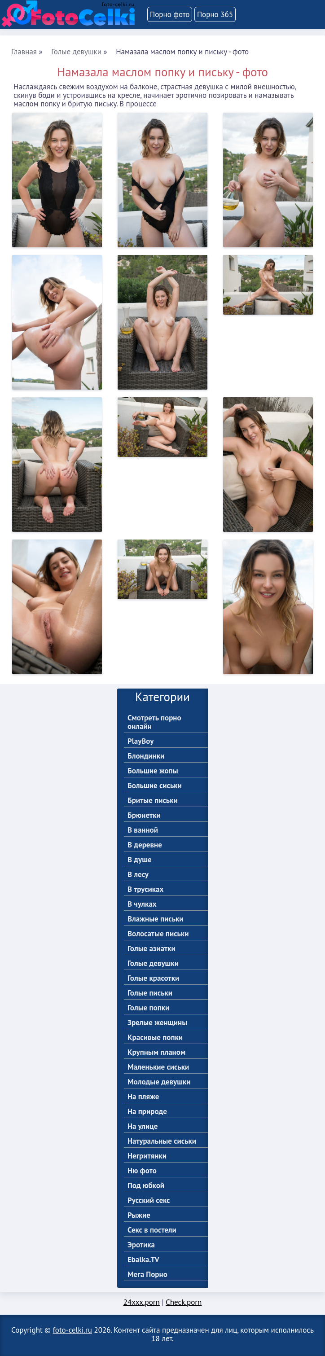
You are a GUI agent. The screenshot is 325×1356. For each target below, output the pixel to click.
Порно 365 (215, 14)
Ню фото (142, 1171)
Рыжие (138, 1215)
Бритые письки (152, 800)
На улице (142, 1126)
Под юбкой (145, 1185)
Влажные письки (155, 919)
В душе (139, 860)
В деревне (144, 845)
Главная (25, 52)
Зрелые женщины (157, 1022)
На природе (147, 1111)
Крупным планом (156, 1052)
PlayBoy (140, 741)
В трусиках (145, 889)
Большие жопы (152, 771)
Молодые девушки (159, 1082)
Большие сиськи (154, 785)
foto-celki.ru (72, 1330)
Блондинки (145, 756)
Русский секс (148, 1200)
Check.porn (184, 1302)
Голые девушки (77, 52)
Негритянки (147, 1156)
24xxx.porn (141, 1302)
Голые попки (148, 1008)
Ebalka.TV (143, 1259)
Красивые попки (155, 1037)
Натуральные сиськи (161, 1141)
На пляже (143, 1097)
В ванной (142, 830)
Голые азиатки (151, 948)
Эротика (141, 1245)
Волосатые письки (158, 934)
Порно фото (169, 14)
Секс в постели (151, 1230)
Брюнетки (144, 815)
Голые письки (149, 993)
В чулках (142, 904)
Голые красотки (153, 978)
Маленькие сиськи (158, 1067)
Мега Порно (147, 1274)
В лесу (138, 874)
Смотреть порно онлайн (154, 722)
